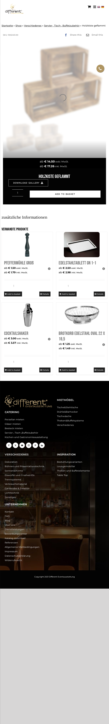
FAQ (7, 516)
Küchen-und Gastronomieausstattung (26, 437)
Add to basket (65, 194)
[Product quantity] (17, 192)
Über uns (10, 525)
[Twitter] (15, 445)
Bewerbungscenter (16, 533)
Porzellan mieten (14, 419)
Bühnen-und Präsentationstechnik (24, 466)
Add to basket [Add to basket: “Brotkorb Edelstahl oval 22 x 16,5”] (68, 370)
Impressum (11, 551)
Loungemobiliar (66, 466)
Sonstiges (10, 497)
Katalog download (15, 538)
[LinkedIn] (42, 445)
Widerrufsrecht (13, 560)
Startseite (7, 25)
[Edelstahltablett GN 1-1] (81, 244)
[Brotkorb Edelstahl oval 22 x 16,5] (81, 315)
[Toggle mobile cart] (89, 6)
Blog (7, 520)
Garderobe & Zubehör (17, 488)
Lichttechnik (12, 492)
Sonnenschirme (14, 470)
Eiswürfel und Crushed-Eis (19, 475)
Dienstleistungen (15, 529)
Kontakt (9, 511)
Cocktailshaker (16, 333)
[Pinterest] (35, 445)
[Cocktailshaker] (27, 315)
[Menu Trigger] (94, 7)
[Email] (94, 35)
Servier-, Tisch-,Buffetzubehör (21, 432)
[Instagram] (28, 445)
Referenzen (11, 542)
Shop (18, 25)
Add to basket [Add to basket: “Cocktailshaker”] (13, 370)
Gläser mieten (13, 424)
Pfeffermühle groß (19, 263)
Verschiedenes (33, 25)
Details (45, 294)
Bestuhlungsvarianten (69, 461)
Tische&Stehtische (67, 407)
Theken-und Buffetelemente (73, 470)
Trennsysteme (13, 479)
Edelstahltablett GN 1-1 (77, 263)
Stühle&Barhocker (67, 411)
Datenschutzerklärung (17, 555)
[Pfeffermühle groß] (27, 244)
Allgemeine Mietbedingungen (22, 547)
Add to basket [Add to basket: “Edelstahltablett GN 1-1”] (68, 294)
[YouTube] (22, 445)
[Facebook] (72, 35)
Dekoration (11, 461)
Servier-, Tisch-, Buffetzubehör (62, 25)
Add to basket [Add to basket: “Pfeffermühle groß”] (13, 294)
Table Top (62, 475)
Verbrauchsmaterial (16, 484)
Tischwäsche (64, 416)
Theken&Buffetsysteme (70, 420)
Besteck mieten (14, 428)
